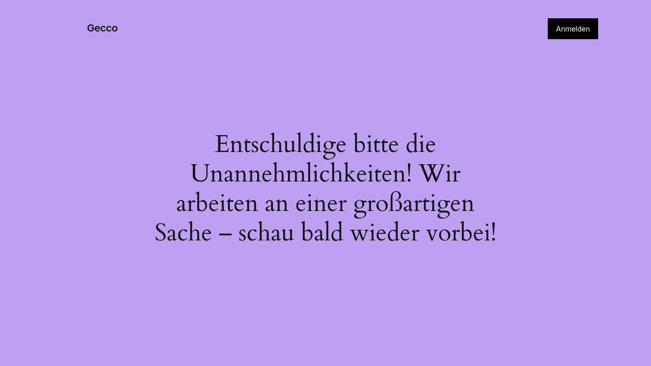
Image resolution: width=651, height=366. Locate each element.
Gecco (102, 28)
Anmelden (573, 28)
